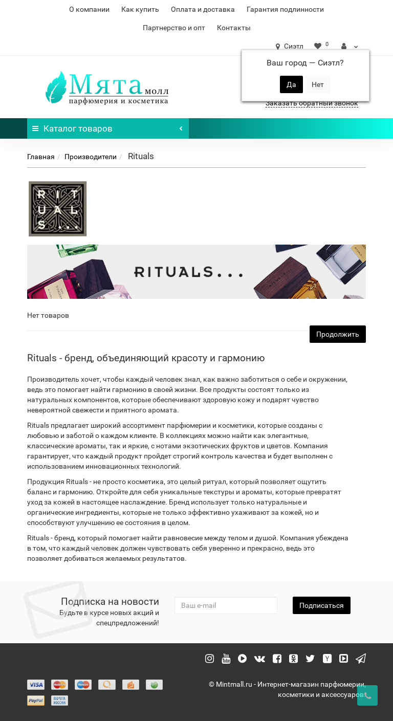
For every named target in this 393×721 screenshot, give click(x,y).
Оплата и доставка (203, 9)
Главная (41, 156)
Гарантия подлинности (285, 9)
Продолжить (337, 334)
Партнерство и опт (174, 28)
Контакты (234, 28)
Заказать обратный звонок (312, 103)
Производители (90, 156)
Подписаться (321, 605)
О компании (89, 9)
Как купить (140, 9)
